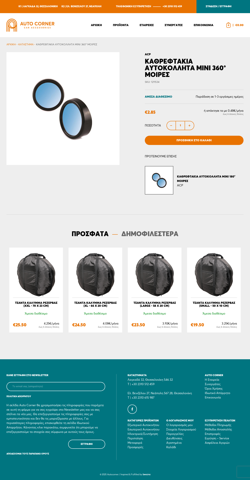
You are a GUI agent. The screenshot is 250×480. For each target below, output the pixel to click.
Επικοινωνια (203, 25)
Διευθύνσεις (174, 438)
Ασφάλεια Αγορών (217, 442)
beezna (146, 475)
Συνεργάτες (213, 384)
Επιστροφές (213, 433)
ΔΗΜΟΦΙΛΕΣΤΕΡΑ (149, 234)
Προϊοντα (121, 25)
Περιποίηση (135, 438)
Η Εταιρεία (212, 379)
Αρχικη (96, 25)
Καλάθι (171, 447)
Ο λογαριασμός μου (179, 425)
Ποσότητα (153, 125)
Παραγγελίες (175, 433)
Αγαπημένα (174, 442)
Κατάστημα (26, 44)
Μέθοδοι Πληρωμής (218, 425)
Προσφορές (135, 447)
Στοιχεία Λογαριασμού (181, 429)
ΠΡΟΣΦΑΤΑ (90, 234)
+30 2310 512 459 (172, 6)
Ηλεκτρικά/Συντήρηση (143, 433)
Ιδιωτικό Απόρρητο (217, 393)
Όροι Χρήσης (214, 388)
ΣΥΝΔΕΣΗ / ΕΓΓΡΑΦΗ (218, 6)
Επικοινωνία (213, 397)
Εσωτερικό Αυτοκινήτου (143, 429)
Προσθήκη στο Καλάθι (194, 140)
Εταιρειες (147, 25)
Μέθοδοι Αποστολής (218, 429)
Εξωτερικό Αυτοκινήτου (143, 425)
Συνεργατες (174, 25)
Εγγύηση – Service (217, 438)
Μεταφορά (135, 442)
